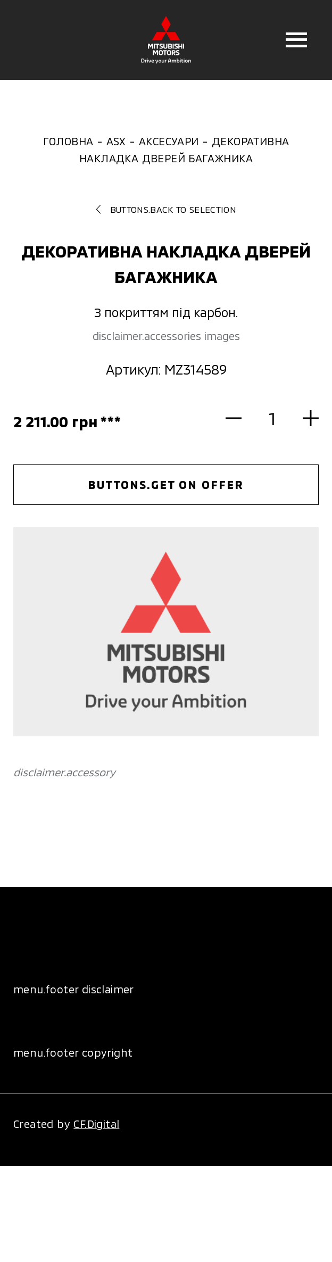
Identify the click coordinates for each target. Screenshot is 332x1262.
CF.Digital (96, 1123)
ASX (116, 141)
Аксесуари (169, 141)
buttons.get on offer (166, 484)
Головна (68, 141)
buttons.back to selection (166, 209)
